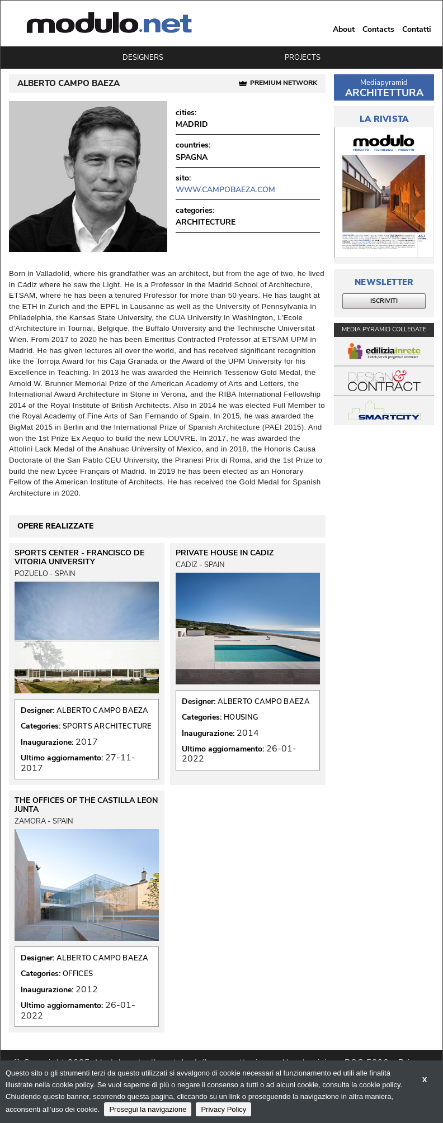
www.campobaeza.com (225, 189)
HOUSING (241, 717)
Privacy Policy (223, 1109)
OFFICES (78, 974)
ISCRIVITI (384, 301)
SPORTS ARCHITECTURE (107, 726)
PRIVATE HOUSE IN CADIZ (225, 553)
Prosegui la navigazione (147, 1109)
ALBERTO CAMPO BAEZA (102, 711)
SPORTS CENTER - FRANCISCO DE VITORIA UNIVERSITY (79, 558)
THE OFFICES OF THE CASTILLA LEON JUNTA (86, 805)
